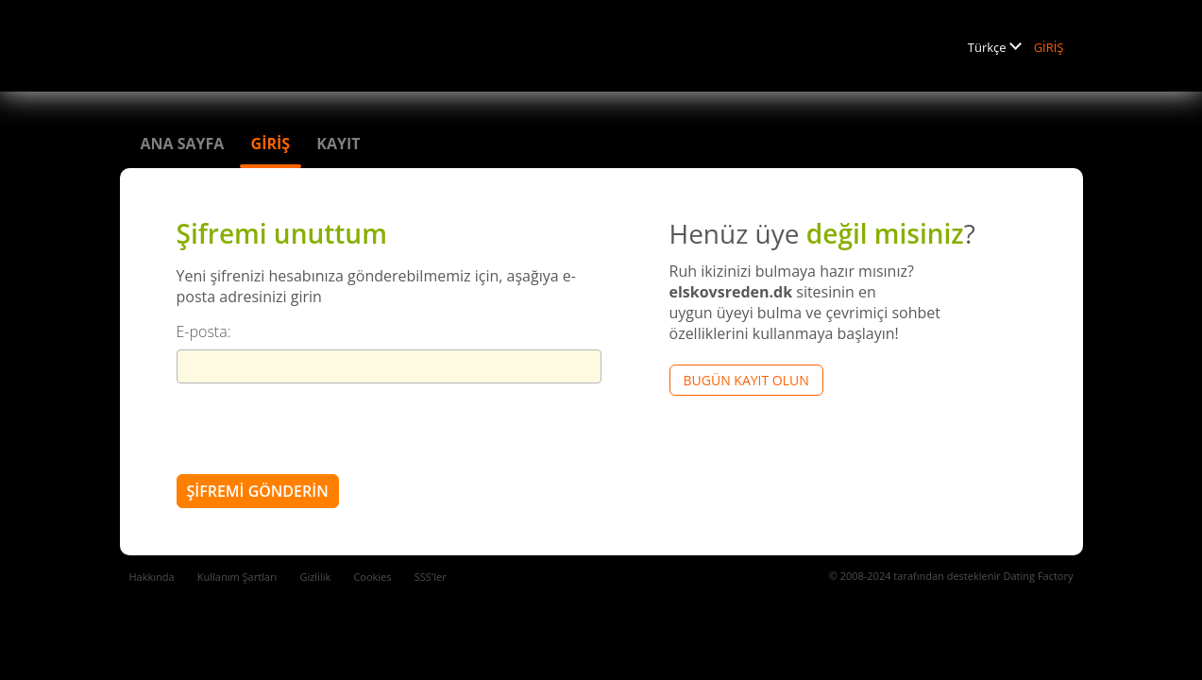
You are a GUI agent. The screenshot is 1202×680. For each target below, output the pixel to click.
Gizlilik (314, 577)
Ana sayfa (183, 143)
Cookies (372, 577)
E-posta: (204, 331)
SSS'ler (431, 577)
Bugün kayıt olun (746, 380)
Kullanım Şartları (237, 577)
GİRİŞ (1049, 47)
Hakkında (152, 577)
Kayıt (338, 143)
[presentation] (320, 428)
